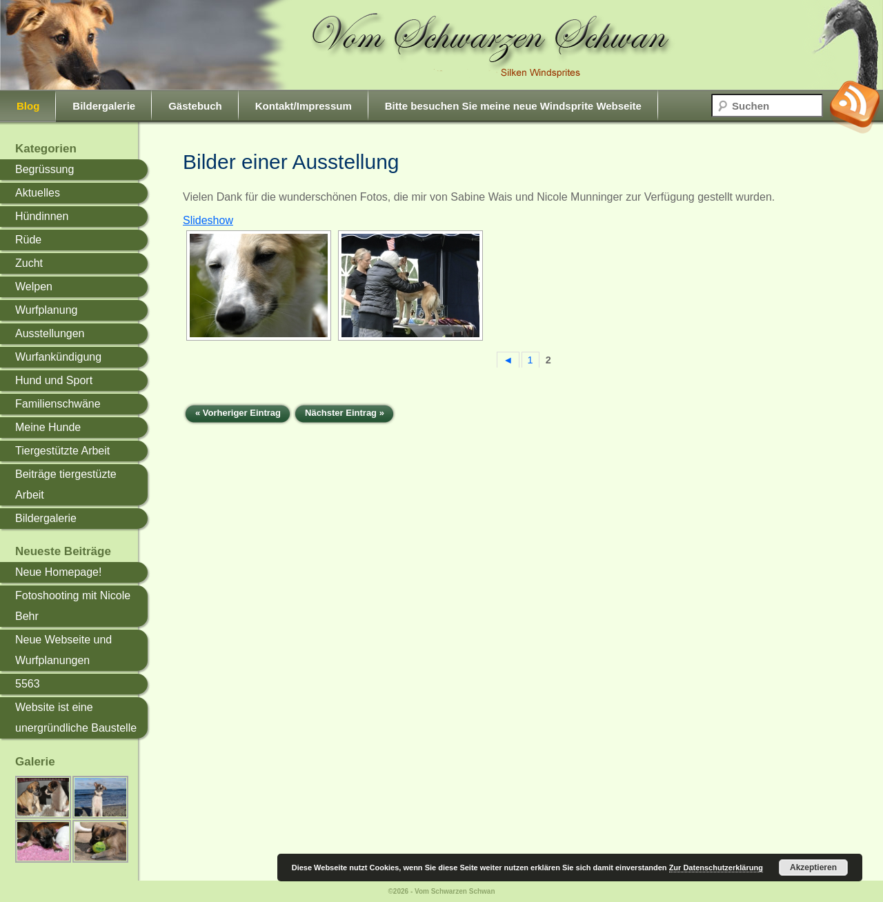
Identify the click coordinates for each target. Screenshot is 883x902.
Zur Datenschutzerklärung (716, 867)
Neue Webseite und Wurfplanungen (63, 650)
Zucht (29, 263)
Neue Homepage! (58, 572)
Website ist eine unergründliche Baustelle (76, 717)
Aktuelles (37, 193)
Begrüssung (44, 169)
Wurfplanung (46, 310)
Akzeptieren (813, 867)
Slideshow (208, 220)
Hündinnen (41, 216)
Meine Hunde (48, 427)
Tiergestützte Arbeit (62, 451)
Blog (28, 106)
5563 (27, 684)
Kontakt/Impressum (303, 106)
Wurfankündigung (58, 357)
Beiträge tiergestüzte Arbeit (66, 484)
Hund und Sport (53, 380)
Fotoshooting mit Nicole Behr (72, 606)
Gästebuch (195, 106)
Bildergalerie (103, 106)
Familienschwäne (58, 404)
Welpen (33, 286)
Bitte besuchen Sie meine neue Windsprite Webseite (513, 106)
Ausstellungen (50, 333)
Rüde (28, 239)
